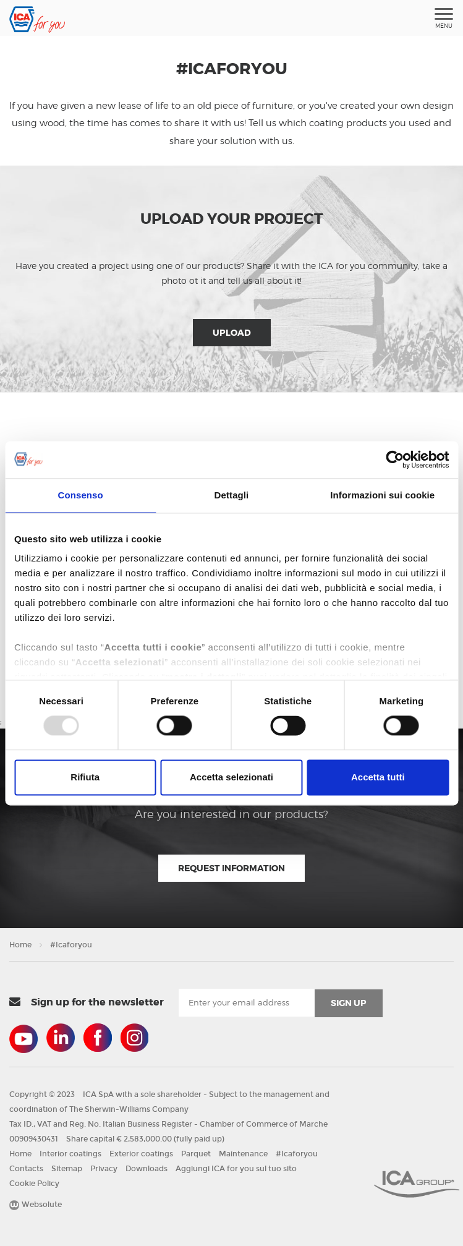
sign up (349, 1003)
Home (20, 945)
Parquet (196, 1154)
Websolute (35, 1204)
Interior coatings (70, 1154)
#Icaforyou (71, 945)
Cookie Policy (34, 1183)
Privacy (103, 1168)
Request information (231, 868)
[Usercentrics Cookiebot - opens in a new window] (395, 459)
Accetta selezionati (231, 777)
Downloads (146, 1168)
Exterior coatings (141, 1154)
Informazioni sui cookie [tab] (382, 495)
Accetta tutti (378, 777)
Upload (232, 332)
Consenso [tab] (80, 495)
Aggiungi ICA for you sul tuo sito (236, 1168)
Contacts (26, 1168)
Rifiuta (85, 777)
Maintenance (243, 1154)
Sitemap (66, 1168)
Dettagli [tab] (232, 495)
